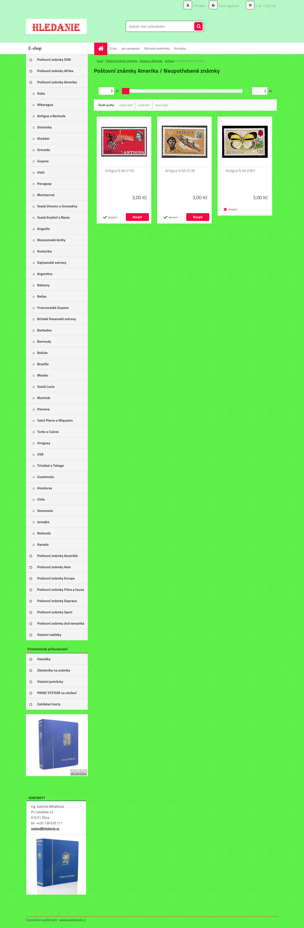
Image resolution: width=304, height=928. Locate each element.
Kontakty (180, 48)
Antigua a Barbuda (151, 61)
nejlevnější (126, 105)
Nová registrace (228, 5)
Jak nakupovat (130, 48)
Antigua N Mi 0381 (240, 170)
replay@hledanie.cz (45, 828)
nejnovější (161, 105)
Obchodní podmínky (157, 48)
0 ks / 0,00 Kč (265, 5)
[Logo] (56, 26)
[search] (198, 26)
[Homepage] (102, 48)
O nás (113, 48)
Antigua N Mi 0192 (120, 170)
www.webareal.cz (72, 919)
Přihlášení (200, 5)
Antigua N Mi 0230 (180, 170)
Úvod (100, 61)
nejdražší (144, 105)
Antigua (169, 61)
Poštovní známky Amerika (121, 61)
